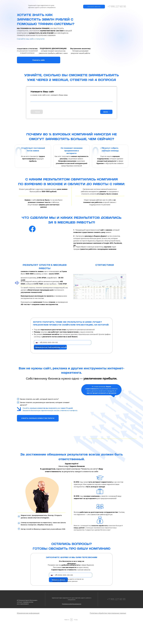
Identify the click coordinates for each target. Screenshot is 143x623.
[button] (71, 604)
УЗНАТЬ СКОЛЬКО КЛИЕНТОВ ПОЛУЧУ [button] (37, 418)
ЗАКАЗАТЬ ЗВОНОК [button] (94, 6)
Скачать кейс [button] (38, 60)
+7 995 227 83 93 (117, 6)
